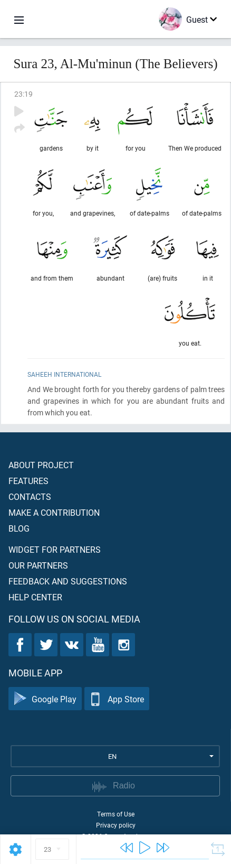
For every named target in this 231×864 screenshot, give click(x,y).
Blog (19, 528)
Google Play (45, 699)
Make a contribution (54, 512)
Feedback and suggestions (67, 581)
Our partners (38, 565)
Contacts (29, 496)
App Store (117, 699)
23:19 (23, 94)
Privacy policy (116, 825)
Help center (35, 596)
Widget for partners (54, 549)
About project (41, 464)
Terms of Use (115, 814)
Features (28, 480)
